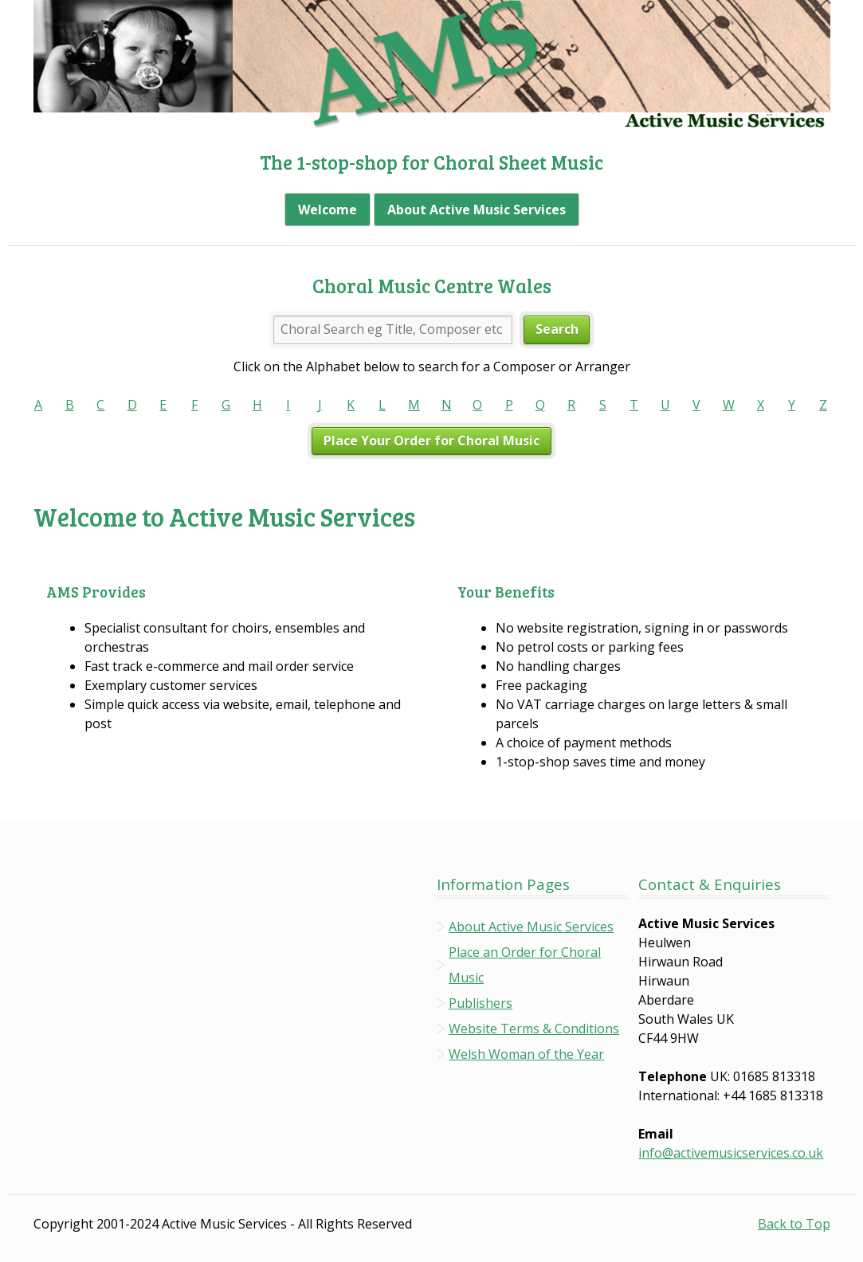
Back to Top (794, 1224)
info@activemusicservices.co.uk (730, 1153)
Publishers (480, 1003)
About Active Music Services (476, 209)
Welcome (327, 209)
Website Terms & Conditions (534, 1028)
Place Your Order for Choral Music (431, 440)
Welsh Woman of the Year (526, 1054)
